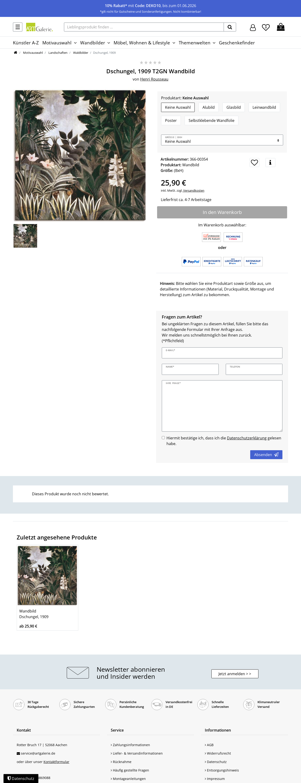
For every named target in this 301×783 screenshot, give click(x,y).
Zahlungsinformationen (130, 745)
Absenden (266, 454)
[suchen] (230, 27)
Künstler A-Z (26, 42)
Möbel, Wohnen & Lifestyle (142, 42)
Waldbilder (80, 52)
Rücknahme (121, 762)
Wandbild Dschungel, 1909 (33, 614)
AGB (209, 745)
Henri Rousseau (154, 79)
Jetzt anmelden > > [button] (234, 673)
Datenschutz (216, 762)
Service (117, 730)
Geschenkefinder (237, 42)
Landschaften (57, 52)
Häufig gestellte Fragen (130, 770)
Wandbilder (92, 42)
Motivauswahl (56, 42)
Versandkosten (193, 190)
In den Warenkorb (222, 212)
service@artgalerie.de (38, 753)
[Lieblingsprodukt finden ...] (144, 27)
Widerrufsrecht (218, 753)
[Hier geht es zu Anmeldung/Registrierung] (252, 27)
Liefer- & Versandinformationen (137, 753)
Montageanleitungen (128, 778)
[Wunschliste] (265, 27)
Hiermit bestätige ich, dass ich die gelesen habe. (223, 440)
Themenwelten (194, 42)
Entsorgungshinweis (222, 770)
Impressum (215, 778)
